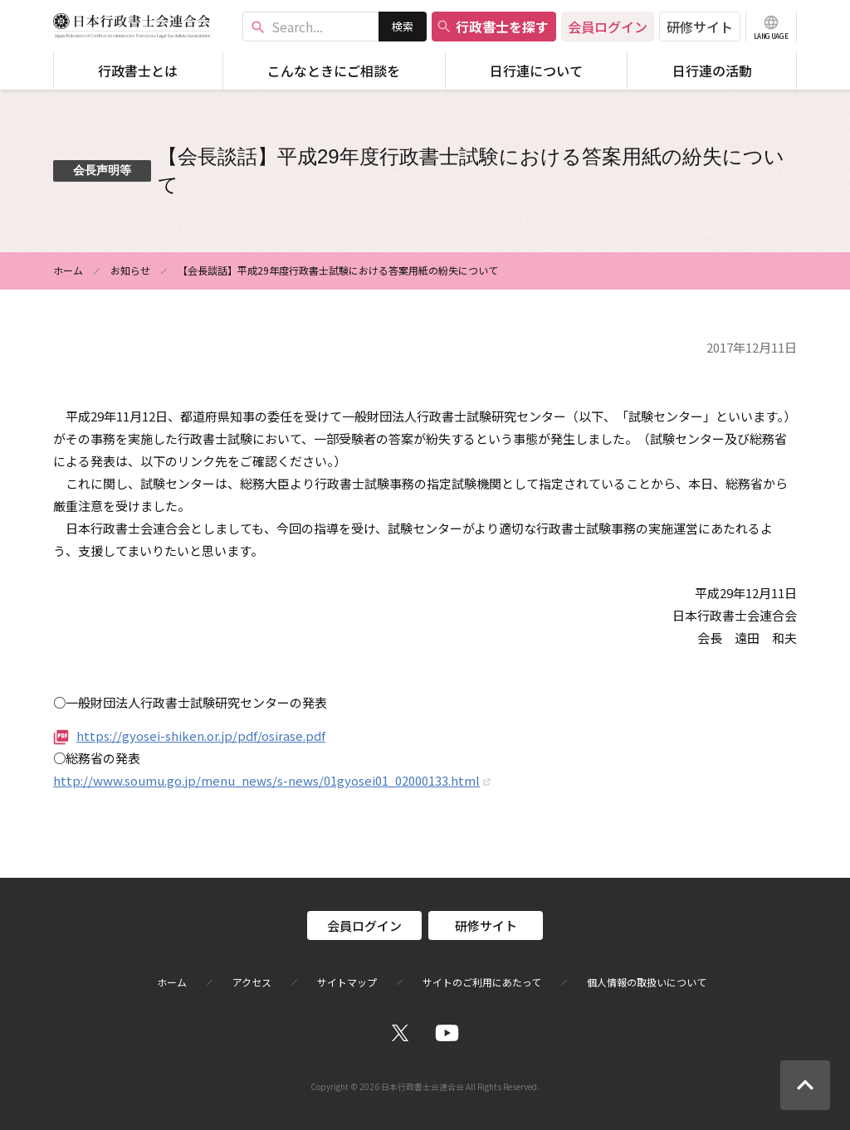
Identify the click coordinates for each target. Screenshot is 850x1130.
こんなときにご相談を (333, 70)
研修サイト (700, 27)
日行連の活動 (712, 70)
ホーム (68, 270)
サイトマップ (347, 982)
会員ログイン (607, 27)
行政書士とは (138, 70)
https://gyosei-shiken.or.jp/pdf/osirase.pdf (200, 735)
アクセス (251, 982)
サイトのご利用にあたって (482, 982)
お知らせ (130, 270)
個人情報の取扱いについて (646, 982)
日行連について (536, 70)
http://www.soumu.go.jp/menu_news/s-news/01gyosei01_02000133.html (266, 780)
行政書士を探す (492, 27)
